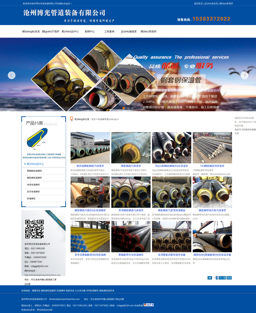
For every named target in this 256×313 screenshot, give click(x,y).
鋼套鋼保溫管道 (106, 290)
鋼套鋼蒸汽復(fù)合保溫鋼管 (90, 210)
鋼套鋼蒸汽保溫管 (131, 165)
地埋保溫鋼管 (33, 184)
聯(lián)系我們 (226, 3)
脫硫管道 (70, 290)
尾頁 (229, 278)
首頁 (93, 119)
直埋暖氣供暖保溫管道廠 (171, 254)
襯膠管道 (36, 290)
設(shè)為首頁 (211, 3)
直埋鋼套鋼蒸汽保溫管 (131, 210)
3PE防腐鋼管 (92, 290)
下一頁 (222, 278)
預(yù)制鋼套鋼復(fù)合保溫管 (171, 165)
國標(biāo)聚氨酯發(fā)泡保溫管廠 (212, 254)
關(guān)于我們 (50, 31)
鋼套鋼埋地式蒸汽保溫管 (212, 210)
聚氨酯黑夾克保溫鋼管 (131, 254)
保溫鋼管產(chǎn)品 (107, 119)
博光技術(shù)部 (44, 310)
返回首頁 (198, 3)
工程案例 (109, 31)
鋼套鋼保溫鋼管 (34, 177)
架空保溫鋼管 (33, 191)
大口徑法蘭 (80, 290)
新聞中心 (90, 31)
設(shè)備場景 (129, 31)
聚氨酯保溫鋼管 (34, 171)
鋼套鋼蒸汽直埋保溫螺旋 (171, 210)
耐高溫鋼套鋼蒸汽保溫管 (90, 165)
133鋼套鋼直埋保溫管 (212, 165)
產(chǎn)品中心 (70, 31)
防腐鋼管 (31, 198)
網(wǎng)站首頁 (31, 31)
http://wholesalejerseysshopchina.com (42, 275)
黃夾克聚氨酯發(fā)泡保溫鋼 (90, 254)
